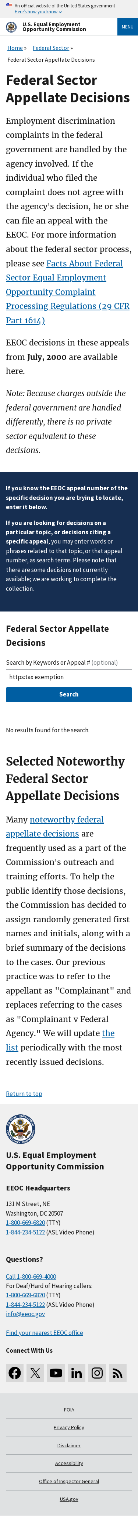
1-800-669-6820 (25, 1223)
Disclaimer (69, 1445)
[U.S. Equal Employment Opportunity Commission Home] (53, 26)
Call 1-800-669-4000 (31, 1277)
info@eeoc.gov (25, 1314)
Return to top (24, 1094)
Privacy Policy (69, 1427)
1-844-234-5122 (25, 1232)
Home (15, 47)
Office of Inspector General (69, 1481)
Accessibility (69, 1463)
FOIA (69, 1409)
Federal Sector (51, 47)
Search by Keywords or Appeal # (62, 662)
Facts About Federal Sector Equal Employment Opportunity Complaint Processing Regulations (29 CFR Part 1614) (68, 292)
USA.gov (69, 1499)
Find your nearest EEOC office (44, 1333)
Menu (128, 26)
